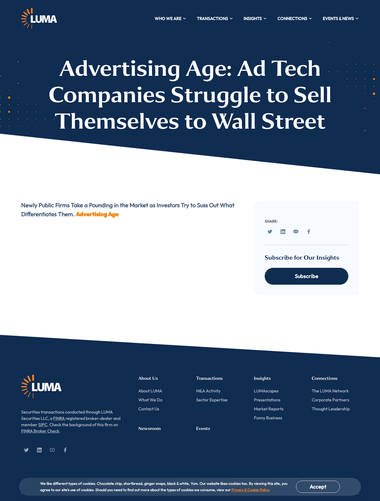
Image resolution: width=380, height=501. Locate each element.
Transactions (215, 18)
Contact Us (148, 408)
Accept (318, 486)
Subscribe (306, 276)
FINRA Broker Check (40, 431)
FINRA (59, 418)
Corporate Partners (330, 399)
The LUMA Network (330, 391)
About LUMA (150, 391)
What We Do (150, 399)
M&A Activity (208, 391)
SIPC (42, 424)
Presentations (267, 399)
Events (203, 428)
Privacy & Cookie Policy (250, 490)
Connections (294, 18)
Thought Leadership (331, 408)
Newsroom (149, 428)
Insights (255, 18)
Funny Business (268, 417)
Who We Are (170, 18)
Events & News (341, 18)
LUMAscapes (266, 391)
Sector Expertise (211, 399)
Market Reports (268, 408)
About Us (148, 378)
